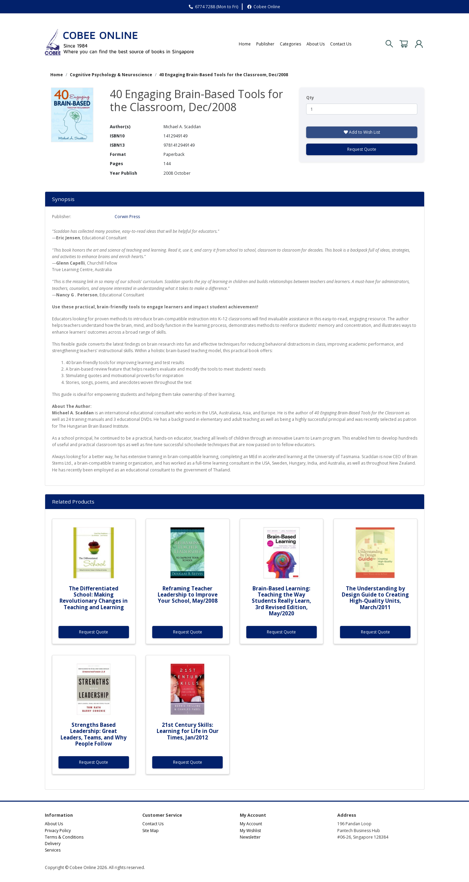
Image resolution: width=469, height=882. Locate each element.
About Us (316, 44)
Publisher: (61, 216)
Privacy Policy (58, 830)
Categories (290, 44)
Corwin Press (127, 216)
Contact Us (340, 44)
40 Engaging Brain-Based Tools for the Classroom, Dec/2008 (223, 75)
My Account (251, 824)
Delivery (53, 843)
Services (53, 850)
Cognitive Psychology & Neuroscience (111, 75)
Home (245, 44)
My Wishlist (250, 830)
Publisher (265, 44)
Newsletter (250, 837)
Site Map (150, 830)
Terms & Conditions (64, 837)
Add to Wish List (362, 132)
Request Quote (361, 149)
